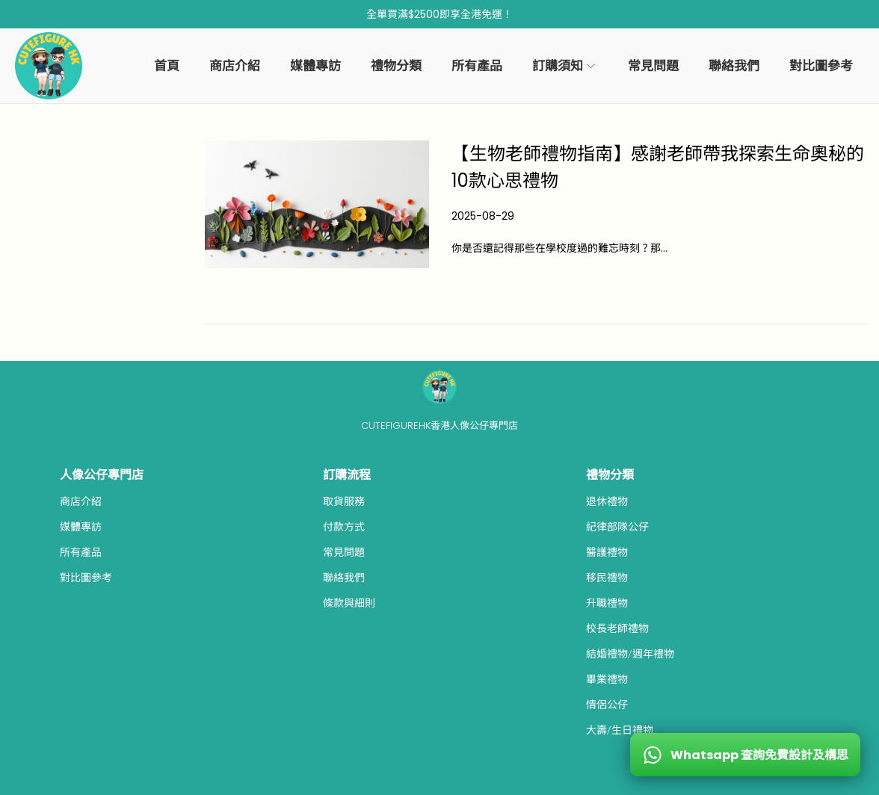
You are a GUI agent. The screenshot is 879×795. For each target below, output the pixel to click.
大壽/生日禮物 (619, 730)
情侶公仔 (607, 705)
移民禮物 (607, 578)
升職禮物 (607, 603)
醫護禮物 (607, 552)
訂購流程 (347, 475)
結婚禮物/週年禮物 (630, 654)
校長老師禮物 (617, 628)
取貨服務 (344, 501)
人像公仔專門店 (102, 475)
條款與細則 (349, 603)
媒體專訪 (81, 527)
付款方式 (344, 527)
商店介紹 (81, 501)
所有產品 (81, 552)
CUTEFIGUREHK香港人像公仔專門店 (439, 425)
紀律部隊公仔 (617, 527)
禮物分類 (610, 475)
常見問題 (344, 552)
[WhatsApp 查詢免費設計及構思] (745, 754)
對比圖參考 (86, 578)
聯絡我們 (344, 578)
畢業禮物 (607, 679)
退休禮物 (607, 501)
